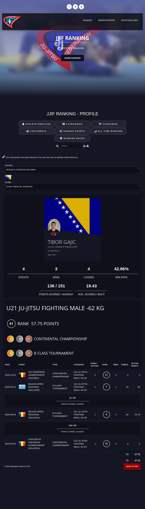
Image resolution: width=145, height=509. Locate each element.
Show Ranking (72, 58)
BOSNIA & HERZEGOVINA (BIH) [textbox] (21, 170)
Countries (108, 124)
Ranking (87, 20)
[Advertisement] (72, 488)
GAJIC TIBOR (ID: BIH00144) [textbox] (19, 186)
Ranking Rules (72, 138)
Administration (106, 20)
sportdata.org (129, 20)
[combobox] (72, 170)
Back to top (132, 467)
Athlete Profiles (36, 124)
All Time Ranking (108, 131)
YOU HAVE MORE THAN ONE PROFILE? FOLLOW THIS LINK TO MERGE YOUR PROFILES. (40, 158)
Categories (72, 124)
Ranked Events (72, 131)
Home (74, 20)
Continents (36, 131)
